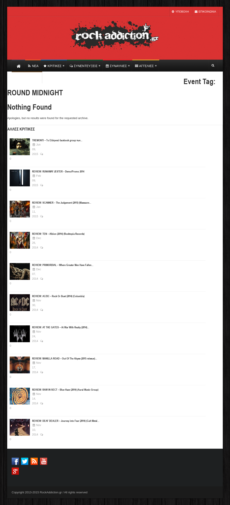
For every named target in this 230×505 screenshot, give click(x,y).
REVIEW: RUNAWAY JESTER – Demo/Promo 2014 (58, 171)
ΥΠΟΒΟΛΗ (180, 11)
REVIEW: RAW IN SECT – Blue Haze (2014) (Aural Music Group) (65, 389)
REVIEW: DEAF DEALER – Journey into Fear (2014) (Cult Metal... (65, 420)
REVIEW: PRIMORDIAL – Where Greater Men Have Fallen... (62, 265)
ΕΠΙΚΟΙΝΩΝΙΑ (205, 11)
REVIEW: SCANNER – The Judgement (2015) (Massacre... (61, 202)
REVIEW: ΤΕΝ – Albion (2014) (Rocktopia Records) (58, 233)
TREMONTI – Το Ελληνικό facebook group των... (57, 140)
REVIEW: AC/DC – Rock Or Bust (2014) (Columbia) (58, 296)
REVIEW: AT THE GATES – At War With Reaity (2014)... (60, 327)
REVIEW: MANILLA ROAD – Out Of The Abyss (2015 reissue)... (64, 358)
